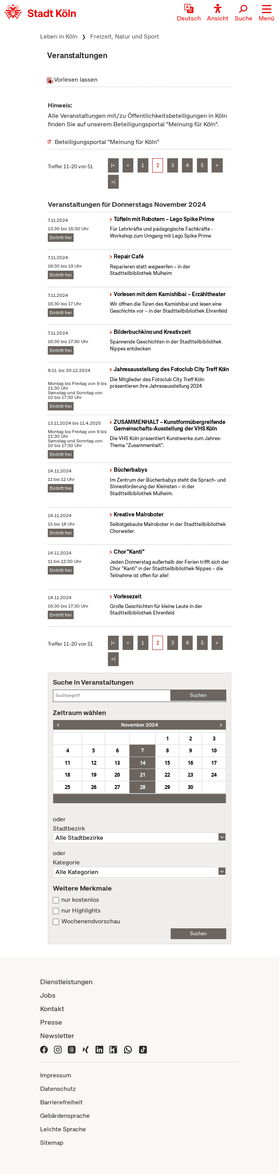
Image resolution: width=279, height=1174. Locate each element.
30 (190, 787)
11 (67, 762)
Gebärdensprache (65, 1116)
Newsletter (57, 1035)
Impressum (55, 1075)
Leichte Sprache (63, 1129)
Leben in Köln (58, 36)
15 (167, 762)
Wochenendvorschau (90, 921)
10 (214, 750)
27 (117, 787)
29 (167, 787)
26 (93, 787)
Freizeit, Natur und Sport (124, 36)
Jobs (47, 995)
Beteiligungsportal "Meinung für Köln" (107, 142)
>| (113, 182)
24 (214, 774)
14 (142, 762)
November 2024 (139, 725)
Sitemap (51, 1143)
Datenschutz (58, 1089)
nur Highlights (81, 911)
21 (142, 774)
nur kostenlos (80, 900)
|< (113, 165)
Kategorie (139, 857)
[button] (266, 13)
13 (117, 762)
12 (93, 762)
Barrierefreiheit (61, 1102)
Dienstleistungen (66, 981)
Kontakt (52, 1008)
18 (67, 774)
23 (190, 774)
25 (67, 787)
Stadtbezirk (139, 824)
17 (214, 762)
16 (190, 762)
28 (142, 787)
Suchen (198, 695)
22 (167, 774)
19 (93, 774)
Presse (51, 1022)
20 (117, 774)
